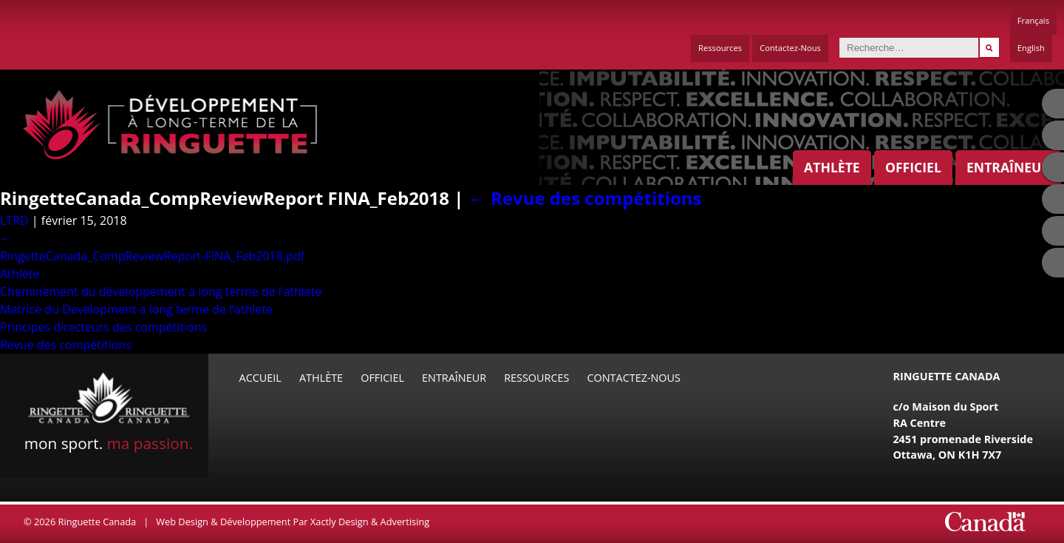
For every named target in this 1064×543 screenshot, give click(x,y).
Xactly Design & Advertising (369, 521)
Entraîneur (1008, 167)
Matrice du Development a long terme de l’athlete (136, 309)
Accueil (260, 378)
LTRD (14, 220)
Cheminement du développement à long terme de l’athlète (161, 291)
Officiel (913, 167)
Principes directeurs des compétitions (103, 327)
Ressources (720, 47)
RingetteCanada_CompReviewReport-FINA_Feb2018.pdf (152, 256)
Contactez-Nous (790, 47)
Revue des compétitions (585, 198)
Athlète (832, 167)
